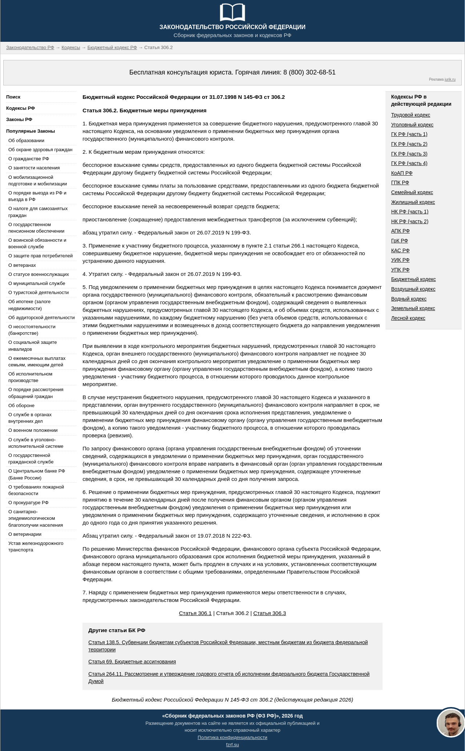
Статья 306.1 (195, 613)
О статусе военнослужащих (38, 274)
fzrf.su (232, 744)
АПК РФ (400, 231)
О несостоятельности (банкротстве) (32, 330)
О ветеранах (22, 265)
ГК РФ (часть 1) (409, 134)
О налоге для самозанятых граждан (38, 212)
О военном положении (33, 430)
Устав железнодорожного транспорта (35, 547)
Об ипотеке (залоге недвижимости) (29, 305)
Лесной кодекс (408, 318)
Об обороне (21, 405)
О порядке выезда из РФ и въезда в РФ (37, 196)
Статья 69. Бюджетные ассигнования (132, 661)
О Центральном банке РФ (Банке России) (36, 474)
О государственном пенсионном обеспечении (36, 228)
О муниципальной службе (36, 283)
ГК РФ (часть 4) (409, 163)
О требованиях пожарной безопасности (36, 490)
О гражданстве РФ (28, 158)
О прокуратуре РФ (28, 502)
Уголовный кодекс (412, 125)
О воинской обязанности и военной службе (37, 243)
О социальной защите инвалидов (32, 346)
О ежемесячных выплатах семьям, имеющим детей (36, 362)
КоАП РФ (402, 173)
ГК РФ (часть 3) (409, 154)
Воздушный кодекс (413, 289)
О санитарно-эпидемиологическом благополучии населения (35, 518)
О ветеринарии (24, 534)
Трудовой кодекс (410, 115)
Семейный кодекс (412, 192)
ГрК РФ (399, 241)
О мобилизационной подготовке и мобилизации (37, 180)
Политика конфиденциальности (232, 737)
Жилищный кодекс (413, 202)
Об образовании (26, 140)
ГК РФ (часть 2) (409, 144)
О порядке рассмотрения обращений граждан (36, 393)
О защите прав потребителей (40, 255)
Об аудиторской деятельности (41, 317)
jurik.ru (450, 79)
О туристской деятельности (38, 292)
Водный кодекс (409, 299)
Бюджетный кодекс (413, 279)
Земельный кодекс (413, 308)
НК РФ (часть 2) (410, 221)
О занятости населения (34, 167)
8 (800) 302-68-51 (309, 72)
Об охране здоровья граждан (40, 149)
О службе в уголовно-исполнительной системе (36, 443)
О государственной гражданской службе (30, 459)
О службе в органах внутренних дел (30, 418)
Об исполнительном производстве (30, 377)
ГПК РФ (400, 182)
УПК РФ (400, 270)
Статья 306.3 (269, 613)
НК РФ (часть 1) (410, 211)
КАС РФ (400, 250)
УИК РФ (400, 260)
